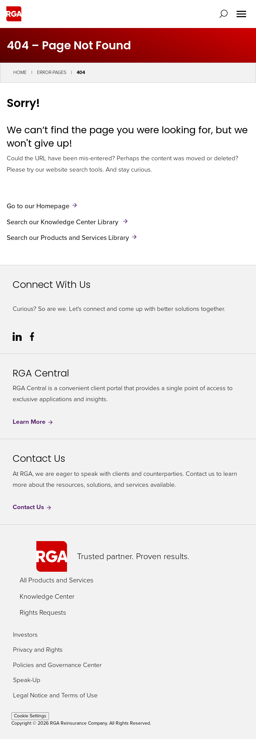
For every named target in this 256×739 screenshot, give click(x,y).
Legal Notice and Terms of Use (55, 695)
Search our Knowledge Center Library (63, 222)
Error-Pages (51, 72)
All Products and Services (56, 580)
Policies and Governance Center (57, 665)
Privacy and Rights (38, 649)
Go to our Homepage (38, 206)
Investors (25, 634)
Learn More (33, 421)
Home (20, 72)
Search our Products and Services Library (68, 238)
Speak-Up (26, 680)
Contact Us (32, 507)
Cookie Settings (30, 715)
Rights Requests (43, 612)
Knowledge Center (47, 596)
